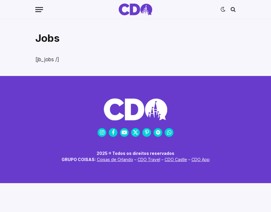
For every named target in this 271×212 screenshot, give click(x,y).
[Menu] (39, 9)
